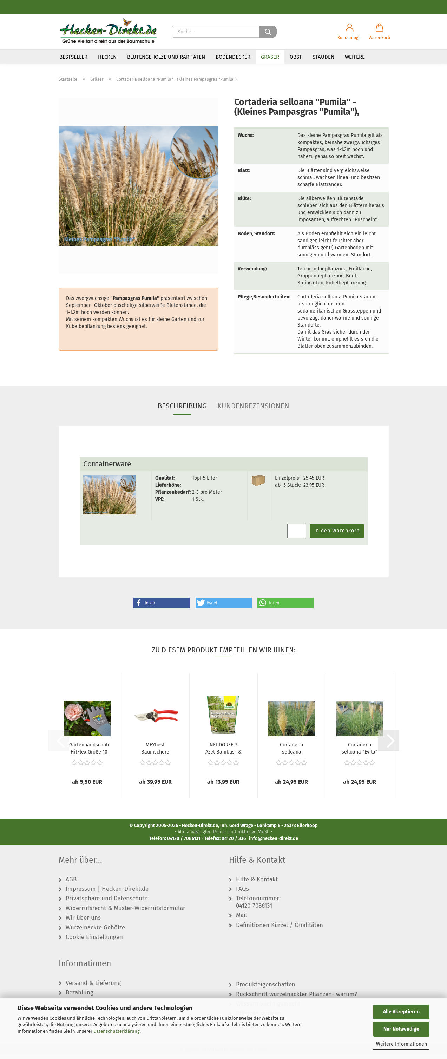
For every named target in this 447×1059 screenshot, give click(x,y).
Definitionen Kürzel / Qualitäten (279, 929)
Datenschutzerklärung (116, 1031)
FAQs (242, 893)
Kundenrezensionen (253, 411)
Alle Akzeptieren (401, 1012)
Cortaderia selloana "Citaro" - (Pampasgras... (292, 752)
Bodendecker (233, 57)
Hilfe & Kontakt (257, 884)
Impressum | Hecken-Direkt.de (107, 893)
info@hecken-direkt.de (273, 843)
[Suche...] (268, 32)
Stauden (323, 57)
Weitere (355, 57)
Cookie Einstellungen (94, 941)
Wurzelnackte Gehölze (95, 932)
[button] (349, 31)
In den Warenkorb (337, 535)
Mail (241, 920)
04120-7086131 (254, 910)
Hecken (107, 57)
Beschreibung (182, 411)
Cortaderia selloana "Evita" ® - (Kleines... (359, 752)
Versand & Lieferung (93, 987)
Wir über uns (83, 922)
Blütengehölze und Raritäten (166, 57)
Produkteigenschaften (265, 989)
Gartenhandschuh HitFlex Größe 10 (89, 752)
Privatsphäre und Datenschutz (106, 903)
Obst (296, 57)
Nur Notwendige (401, 1029)
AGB (71, 884)
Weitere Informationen (401, 1044)
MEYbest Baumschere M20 (155, 752)
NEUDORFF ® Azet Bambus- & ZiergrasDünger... (223, 752)
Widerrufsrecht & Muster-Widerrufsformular (125, 912)
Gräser (270, 57)
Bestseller (73, 57)
